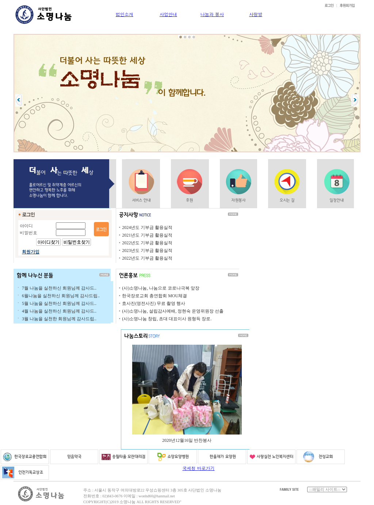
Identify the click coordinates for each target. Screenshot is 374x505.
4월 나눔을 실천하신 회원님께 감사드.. (59, 311)
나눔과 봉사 (212, 14)
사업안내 (168, 14)
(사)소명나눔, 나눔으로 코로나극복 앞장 (160, 288)
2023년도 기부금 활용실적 (147, 250)
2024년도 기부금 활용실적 (147, 227)
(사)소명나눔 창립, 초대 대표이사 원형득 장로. (166, 318)
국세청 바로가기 (198, 468)
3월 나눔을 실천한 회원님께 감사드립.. (59, 318)
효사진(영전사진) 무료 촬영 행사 (153, 303)
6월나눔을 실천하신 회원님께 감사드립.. (61, 295)
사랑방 (255, 14)
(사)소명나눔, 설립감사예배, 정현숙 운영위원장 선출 (173, 311)
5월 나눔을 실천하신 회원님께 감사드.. (59, 303)
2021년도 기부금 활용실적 (147, 235)
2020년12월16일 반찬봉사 (186, 440)
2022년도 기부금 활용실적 (147, 242)
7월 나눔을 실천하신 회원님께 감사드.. (59, 288)
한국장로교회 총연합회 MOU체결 (154, 295)
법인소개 (124, 14)
